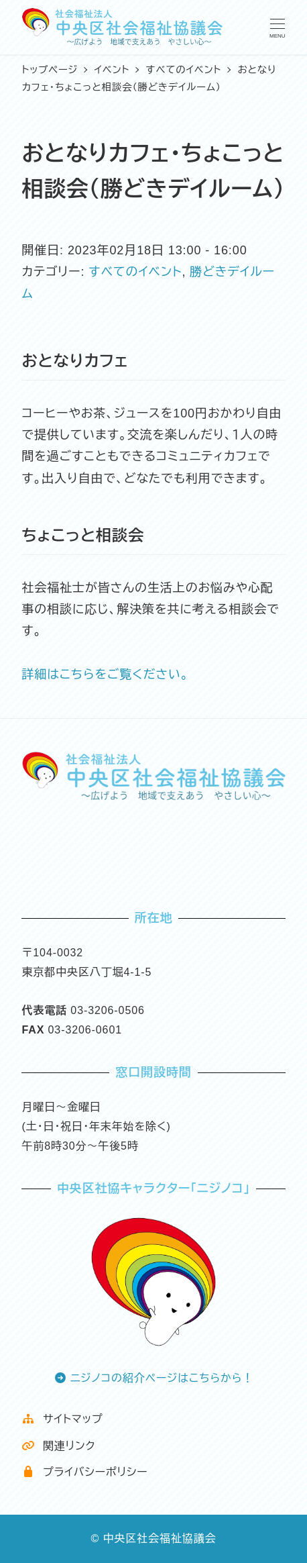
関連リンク (58, 1446)
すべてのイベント (135, 272)
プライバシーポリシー (84, 1472)
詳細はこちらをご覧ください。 (104, 674)
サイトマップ (62, 1419)
